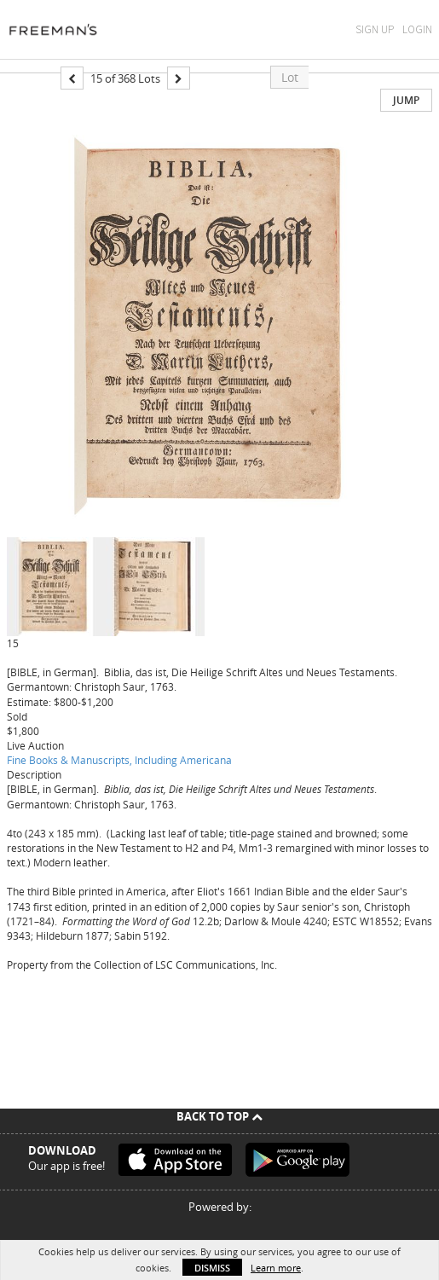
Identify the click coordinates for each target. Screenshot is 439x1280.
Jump (406, 100)
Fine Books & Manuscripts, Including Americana (119, 760)
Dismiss (212, 1267)
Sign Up (374, 29)
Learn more (276, 1267)
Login (417, 29)
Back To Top (219, 1116)
